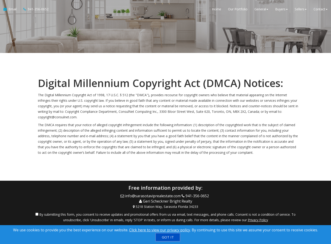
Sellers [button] (301, 9)
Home (216, 9)
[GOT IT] (167, 237)
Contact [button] (321, 9)
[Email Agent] (11, 9)
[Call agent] (34, 9)
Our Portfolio (238, 9)
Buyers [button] (281, 9)
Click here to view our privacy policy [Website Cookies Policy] (159, 229)
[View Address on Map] (165, 206)
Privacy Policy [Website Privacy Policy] (258, 220)
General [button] (261, 9)
